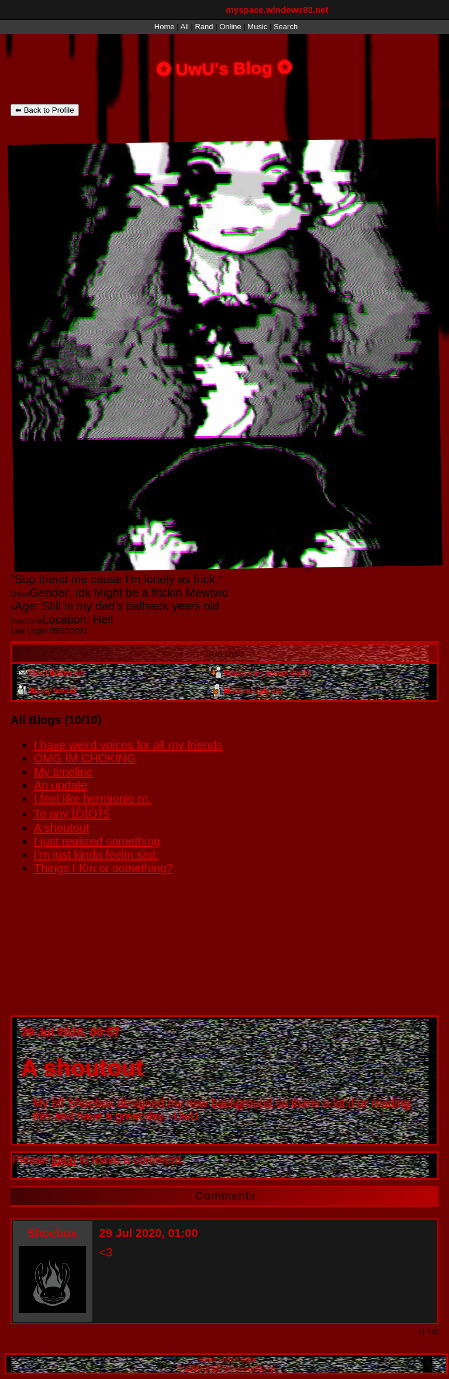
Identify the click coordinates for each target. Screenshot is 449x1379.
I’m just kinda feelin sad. (96, 854)
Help (227, 1359)
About (207, 1359)
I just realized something (97, 841)
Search (286, 26)
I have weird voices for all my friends (128, 745)
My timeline (63, 771)
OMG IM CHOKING (85, 758)
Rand (204, 26)
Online (230, 26)
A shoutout (61, 827)
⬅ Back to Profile (44, 110)
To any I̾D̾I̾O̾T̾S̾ (72, 813)
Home (164, 26)
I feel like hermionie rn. (92, 798)
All (185, 26)
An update (60, 785)
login (63, 1159)
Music (257, 26)
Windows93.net (249, 1368)
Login (246, 1359)
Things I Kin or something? (103, 868)
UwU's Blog (224, 68)
